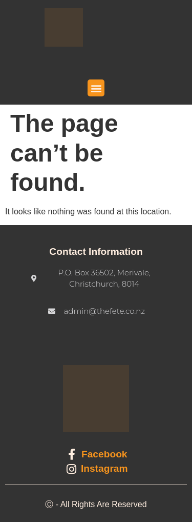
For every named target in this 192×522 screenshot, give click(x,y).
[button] (96, 87)
